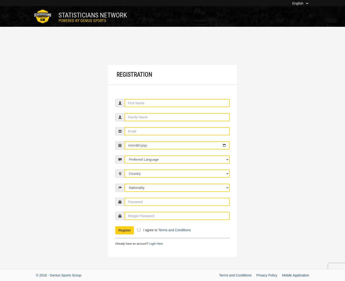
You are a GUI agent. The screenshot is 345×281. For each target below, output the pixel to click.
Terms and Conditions (174, 230)
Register (124, 230)
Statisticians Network (92, 17)
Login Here (156, 243)
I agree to (167, 230)
